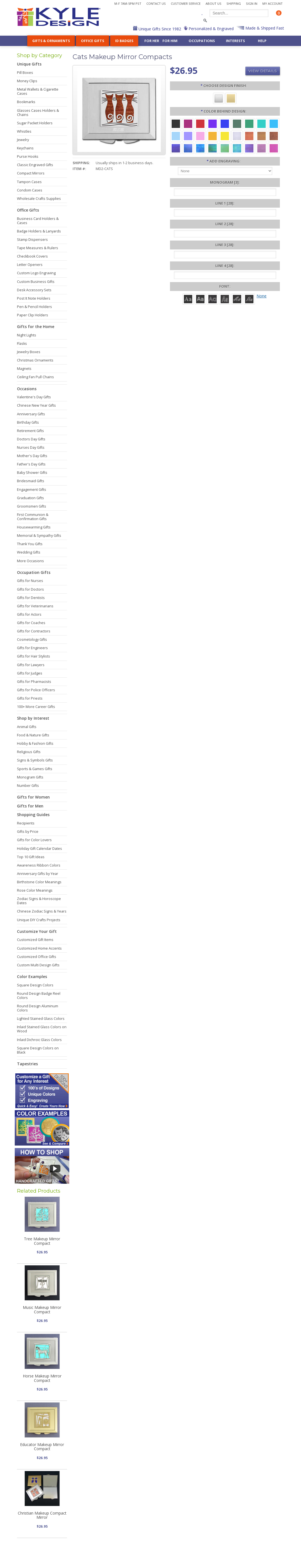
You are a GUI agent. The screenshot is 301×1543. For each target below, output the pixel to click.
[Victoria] (249, 299)
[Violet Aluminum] (212, 123)
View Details (262, 71)
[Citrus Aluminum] (212, 135)
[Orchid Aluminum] (188, 135)
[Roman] (188, 299)
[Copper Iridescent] (273, 135)
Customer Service (186, 3)
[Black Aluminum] (175, 123)
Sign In (251, 3)
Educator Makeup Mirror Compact (42, 1446)
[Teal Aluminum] (261, 123)
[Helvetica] (200, 299)
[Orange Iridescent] (249, 135)
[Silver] (218, 98)
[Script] (237, 299)
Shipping (233, 3)
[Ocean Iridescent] (200, 148)
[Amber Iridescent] (261, 135)
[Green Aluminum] (249, 123)
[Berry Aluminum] (188, 123)
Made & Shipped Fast (264, 28)
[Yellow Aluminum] (224, 135)
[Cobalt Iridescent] (188, 148)
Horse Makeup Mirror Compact (42, 1378)
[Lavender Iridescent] (261, 148)
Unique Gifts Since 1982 (159, 28)
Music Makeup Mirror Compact (42, 1309)
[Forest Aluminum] (237, 123)
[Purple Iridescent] (249, 148)
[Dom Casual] (224, 299)
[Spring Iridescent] (224, 148)
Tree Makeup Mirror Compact (42, 1241)
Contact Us (156, 3)
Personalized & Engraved (210, 28)
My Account (272, 3)
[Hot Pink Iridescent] (273, 148)
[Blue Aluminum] (224, 123)
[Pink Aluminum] (200, 135)
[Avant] (212, 299)
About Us (213, 3)
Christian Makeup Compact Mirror (42, 1515)
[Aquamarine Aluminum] (175, 135)
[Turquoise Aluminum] (273, 123)
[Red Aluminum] (200, 123)
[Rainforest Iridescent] (212, 148)
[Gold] (230, 98)
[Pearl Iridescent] (237, 135)
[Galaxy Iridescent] (175, 148)
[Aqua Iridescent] (237, 148)
